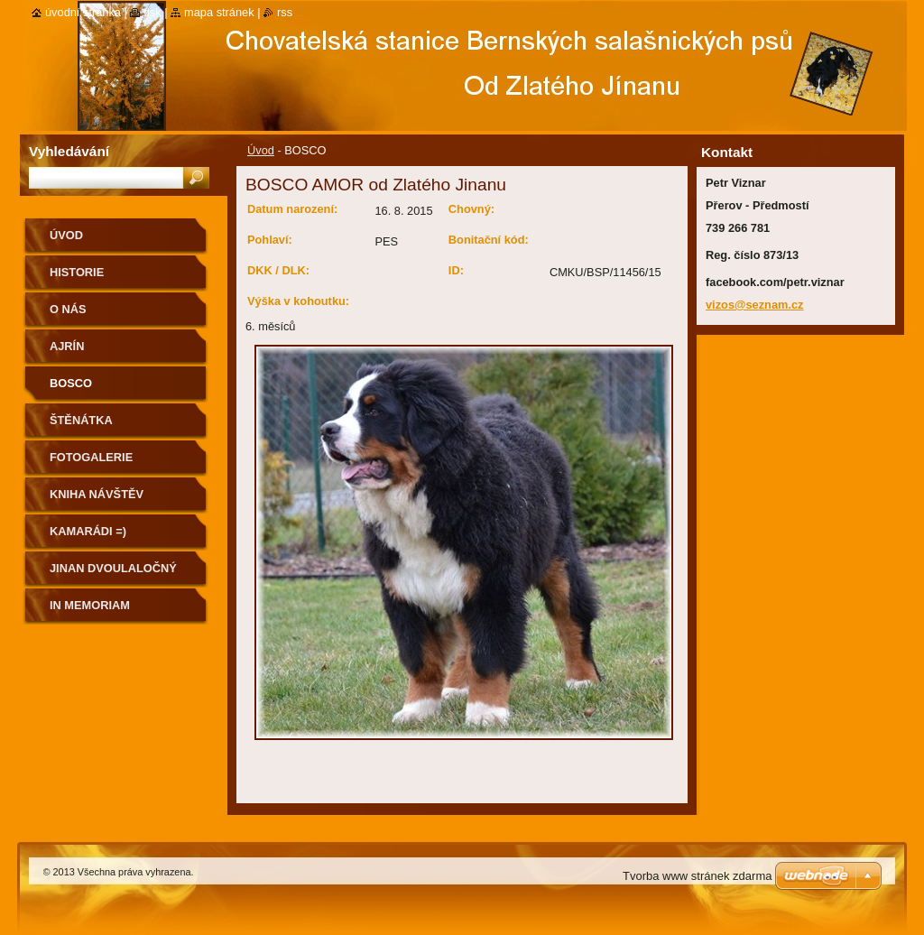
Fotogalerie (91, 457)
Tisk (152, 12)
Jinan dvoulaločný (113, 568)
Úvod (260, 150)
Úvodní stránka (83, 12)
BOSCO (71, 383)
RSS (284, 12)
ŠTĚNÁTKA (81, 420)
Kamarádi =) (88, 531)
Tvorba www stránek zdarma (697, 876)
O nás (68, 309)
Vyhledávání (69, 151)
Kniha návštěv (96, 494)
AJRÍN (67, 346)
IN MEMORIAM (90, 605)
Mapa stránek (219, 12)
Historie (77, 272)
